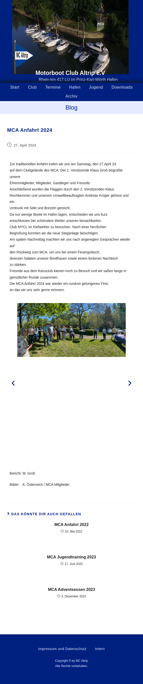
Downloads (122, 87)
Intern (100, 649)
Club (32, 87)
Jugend (96, 87)
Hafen (75, 87)
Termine (53, 87)
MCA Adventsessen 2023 (71, 589)
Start (15, 87)
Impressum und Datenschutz (62, 649)
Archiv (71, 96)
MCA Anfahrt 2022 (71, 524)
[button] (13, 383)
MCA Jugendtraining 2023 (71, 557)
